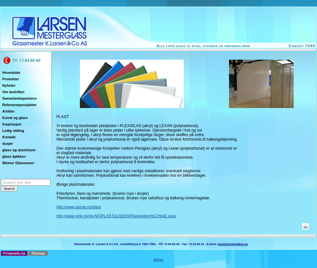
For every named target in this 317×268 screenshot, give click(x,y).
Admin (158, 260)
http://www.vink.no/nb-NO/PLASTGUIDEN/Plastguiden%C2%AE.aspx (116, 216)
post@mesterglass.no (233, 244)
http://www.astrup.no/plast (78, 207)
